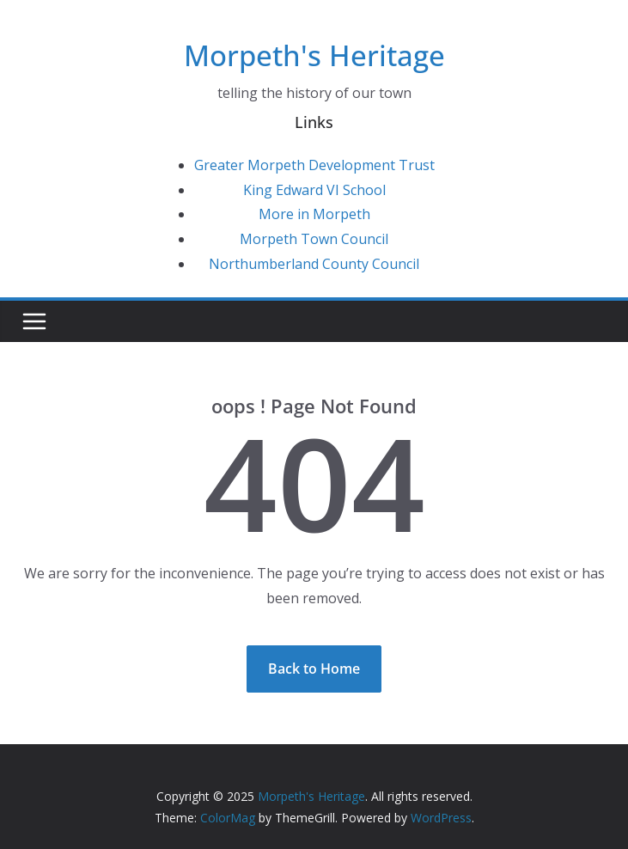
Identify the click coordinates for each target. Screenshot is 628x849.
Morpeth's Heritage (314, 55)
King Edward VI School (314, 189)
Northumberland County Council (314, 263)
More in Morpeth (314, 214)
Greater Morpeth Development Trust (314, 165)
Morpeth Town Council (314, 238)
